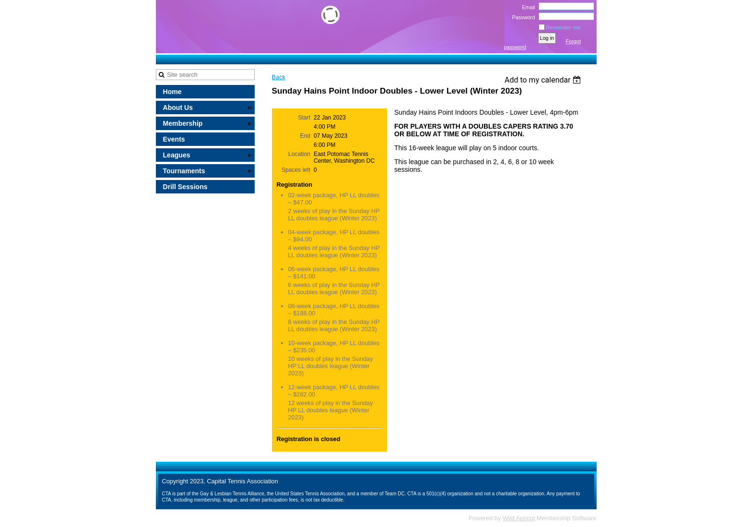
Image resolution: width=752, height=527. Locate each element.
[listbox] (544, 80)
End (305, 135)
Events (174, 139)
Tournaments (184, 171)
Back (278, 77)
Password (521, 17)
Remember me (563, 27)
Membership (183, 123)
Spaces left (296, 170)
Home (172, 92)
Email (526, 7)
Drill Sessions (185, 187)
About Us (178, 107)
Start (304, 117)
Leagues (176, 155)
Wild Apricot (519, 518)
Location (299, 154)
